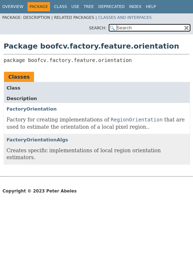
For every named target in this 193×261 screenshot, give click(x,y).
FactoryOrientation (31, 109)
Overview (13, 6)
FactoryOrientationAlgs (37, 139)
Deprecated (111, 6)
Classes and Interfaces (125, 17)
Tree (89, 6)
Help (151, 6)
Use (75, 6)
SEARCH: (97, 28)
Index (135, 6)
